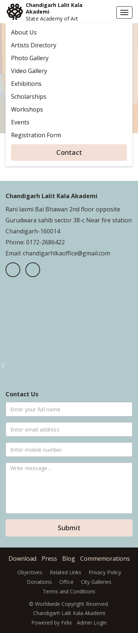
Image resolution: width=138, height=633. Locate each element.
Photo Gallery (30, 58)
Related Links (65, 572)
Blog (68, 558)
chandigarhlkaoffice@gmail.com (65, 253)
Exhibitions (26, 83)
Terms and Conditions (69, 591)
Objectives (29, 572)
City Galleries (96, 581)
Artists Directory (33, 45)
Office (66, 581)
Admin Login (92, 622)
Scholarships (28, 96)
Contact (69, 152)
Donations (39, 581)
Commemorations (105, 558)
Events (20, 122)
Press (49, 558)
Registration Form (36, 135)
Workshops (27, 109)
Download (22, 558)
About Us (24, 32)
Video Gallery (29, 70)
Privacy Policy (105, 572)
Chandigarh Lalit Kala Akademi (54, 8)
